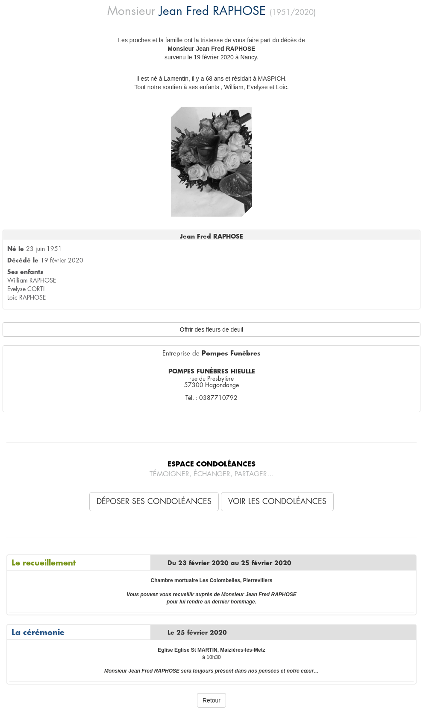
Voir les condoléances (277, 501)
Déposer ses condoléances (154, 501)
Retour (211, 700)
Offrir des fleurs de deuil (211, 329)
